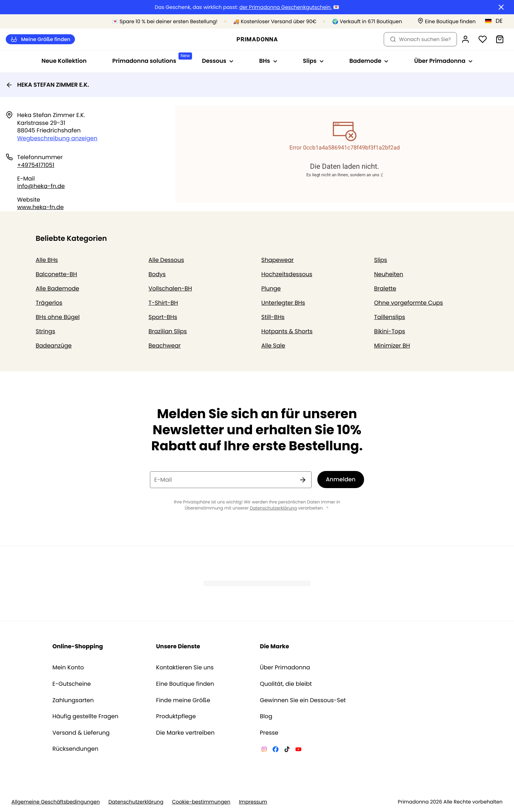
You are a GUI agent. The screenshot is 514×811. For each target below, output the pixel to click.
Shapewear (277, 260)
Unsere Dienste (178, 646)
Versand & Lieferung (81, 733)
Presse (269, 733)
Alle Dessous (166, 260)
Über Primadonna (285, 667)
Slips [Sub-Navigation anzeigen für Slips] (313, 61)
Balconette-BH (56, 274)
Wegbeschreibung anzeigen (57, 138)
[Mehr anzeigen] (327, 508)
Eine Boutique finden (185, 684)
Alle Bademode (57, 288)
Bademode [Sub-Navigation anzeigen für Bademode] (369, 61)
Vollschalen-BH (170, 288)
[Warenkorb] (499, 39)
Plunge (271, 288)
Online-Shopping (77, 646)
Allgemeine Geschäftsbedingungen (55, 802)
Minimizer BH (392, 345)
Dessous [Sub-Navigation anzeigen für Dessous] (217, 61)
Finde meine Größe (183, 700)
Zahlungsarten (73, 700)
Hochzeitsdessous (286, 274)
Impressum (253, 802)
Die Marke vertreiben (185, 733)
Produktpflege (176, 716)
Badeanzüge (54, 345)
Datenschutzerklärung (273, 508)
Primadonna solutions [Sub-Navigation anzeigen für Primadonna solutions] (150, 58)
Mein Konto (68, 667)
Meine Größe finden (40, 39)
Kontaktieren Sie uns (184, 667)
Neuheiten (388, 274)
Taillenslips (389, 317)
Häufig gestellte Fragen (85, 716)
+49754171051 (35, 165)
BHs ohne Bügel (58, 317)
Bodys (157, 274)
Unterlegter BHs (283, 303)
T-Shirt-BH (163, 303)
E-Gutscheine (71, 684)
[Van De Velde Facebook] (275, 750)
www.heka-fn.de (40, 207)
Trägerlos (49, 303)
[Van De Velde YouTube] (298, 750)
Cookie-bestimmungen (201, 802)
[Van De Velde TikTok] (287, 750)
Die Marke (274, 646)
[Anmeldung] (465, 39)
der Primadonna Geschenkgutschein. (285, 7)
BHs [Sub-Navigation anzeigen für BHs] (268, 61)
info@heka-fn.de (41, 186)
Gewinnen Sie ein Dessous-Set (303, 700)
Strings (45, 331)
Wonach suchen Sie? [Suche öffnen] (420, 39)
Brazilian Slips (167, 331)
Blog (266, 716)
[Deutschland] (496, 21)
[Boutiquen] (446, 21)
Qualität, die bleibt (286, 684)
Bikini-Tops (389, 331)
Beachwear (164, 345)
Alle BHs (47, 260)
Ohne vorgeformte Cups (408, 303)
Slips (380, 260)
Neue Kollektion (63, 61)
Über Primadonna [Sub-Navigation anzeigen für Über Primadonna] (443, 61)
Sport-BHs (162, 317)
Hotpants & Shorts (287, 331)
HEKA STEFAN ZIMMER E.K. (47, 85)
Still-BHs (272, 317)
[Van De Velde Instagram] (264, 750)
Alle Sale (273, 345)
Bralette (385, 288)
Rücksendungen (75, 749)
